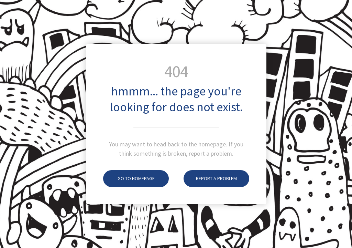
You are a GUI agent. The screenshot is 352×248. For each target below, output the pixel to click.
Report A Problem (210, 178)
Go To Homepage (129, 178)
